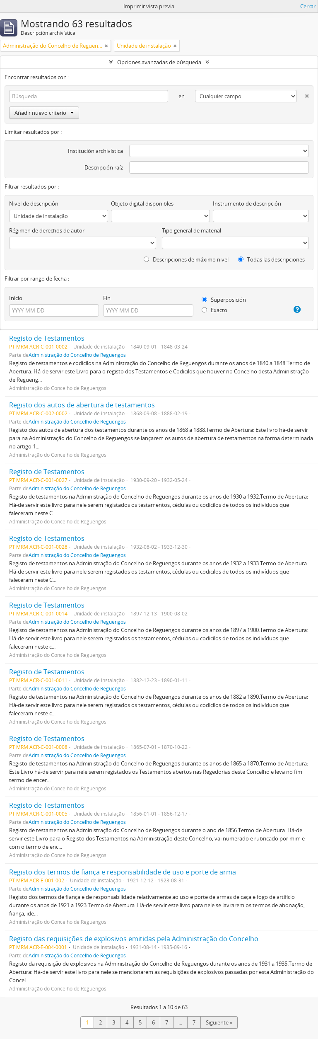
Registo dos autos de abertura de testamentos (82, 404)
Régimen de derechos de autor (46, 230)
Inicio (15, 298)
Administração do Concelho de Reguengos (77, 354)
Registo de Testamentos (46, 338)
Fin (107, 298)
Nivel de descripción (33, 203)
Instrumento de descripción (247, 203)
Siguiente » (219, 1022)
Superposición (224, 299)
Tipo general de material (191, 230)
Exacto (214, 310)
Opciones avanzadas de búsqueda (159, 62)
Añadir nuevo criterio (44, 112)
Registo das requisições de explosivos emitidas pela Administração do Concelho (133, 938)
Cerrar (308, 6)
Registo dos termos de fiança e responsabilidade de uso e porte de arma (122, 872)
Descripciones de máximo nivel (186, 259)
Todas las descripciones (271, 259)
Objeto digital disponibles (142, 203)
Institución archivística (95, 151)
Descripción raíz (103, 167)
